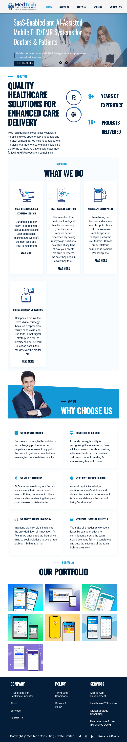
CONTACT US (116, 6)
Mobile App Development (98, 691)
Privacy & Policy (60, 702)
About (13, 700)
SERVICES (81, 6)
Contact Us (16, 714)
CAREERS (98, 6)
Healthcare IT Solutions (103, 700)
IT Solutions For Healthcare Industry (21, 691)
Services (15, 707)
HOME (49, 6)
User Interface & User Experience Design (102, 720)
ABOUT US (64, 6)
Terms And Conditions (61, 691)
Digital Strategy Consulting (99, 709)
